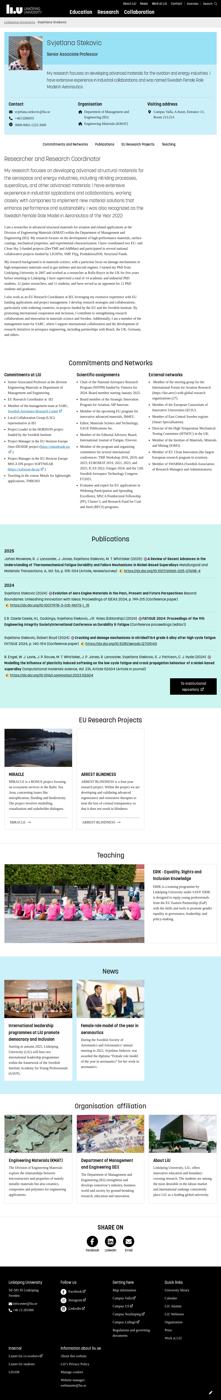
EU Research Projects (138, 144)
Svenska (192, 4)
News (144, 4)
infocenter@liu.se (25, 1303)
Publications (104, 144)
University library (177, 1290)
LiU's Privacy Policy (75, 1364)
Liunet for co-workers (24, 1356)
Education (80, 12)
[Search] (208, 3)
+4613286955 (24, 118)
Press (168, 1330)
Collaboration (139, 12)
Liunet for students (22, 1364)
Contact (176, 4)
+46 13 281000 (23, 1310)
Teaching (168, 144)
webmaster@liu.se (73, 1385)
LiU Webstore (174, 1314)
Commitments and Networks (65, 144)
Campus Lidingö (124, 1322)
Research (108, 12)
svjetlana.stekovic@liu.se (32, 112)
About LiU (129, 4)
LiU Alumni (173, 1306)
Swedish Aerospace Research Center (33, 411)
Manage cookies (72, 1372)
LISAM (14, 1372)
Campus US (121, 1306)
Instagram (71, 1300)
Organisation (173, 1322)
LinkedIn (71, 1309)
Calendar (171, 1298)
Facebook (71, 1292)
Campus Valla (122, 1298)
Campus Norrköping (127, 1314)
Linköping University (19, 22)
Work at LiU (159, 4)
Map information (124, 1290)
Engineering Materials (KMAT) (106, 124)
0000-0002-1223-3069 (30, 125)
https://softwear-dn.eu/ (24, 469)
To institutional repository (193, 686)
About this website (74, 1356)
